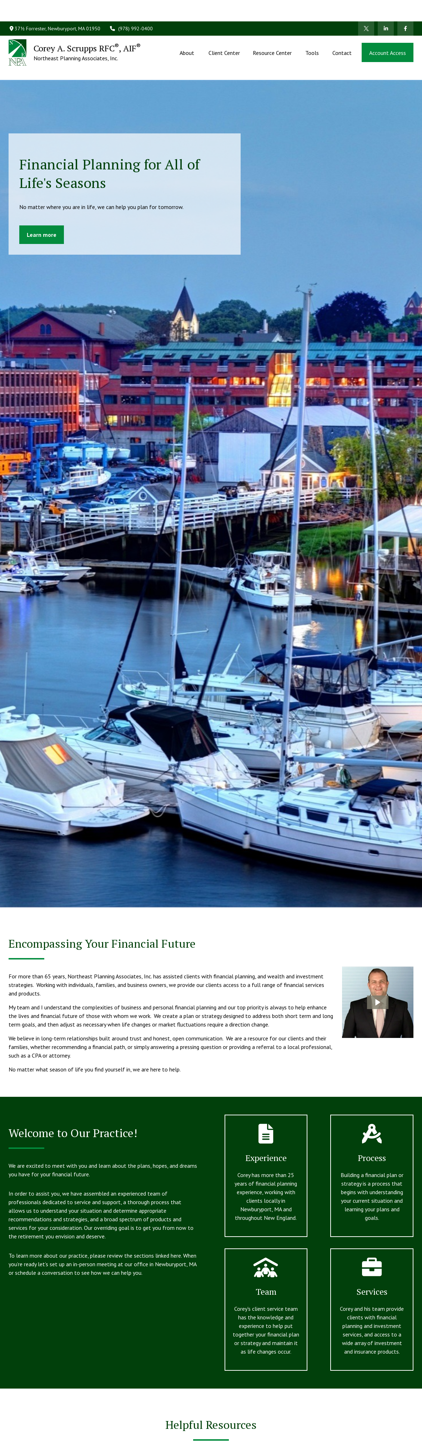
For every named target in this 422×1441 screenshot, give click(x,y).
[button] (188, 31)
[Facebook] (405, 7)
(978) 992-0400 (131, 7)
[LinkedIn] (386, 7)
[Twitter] (366, 7)
